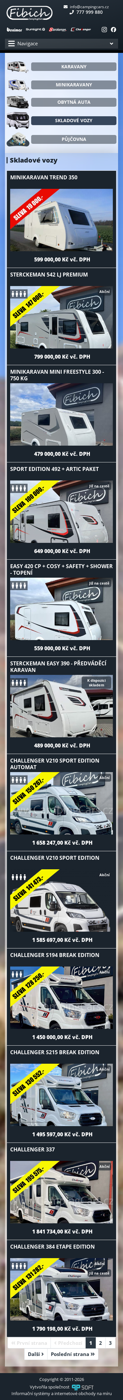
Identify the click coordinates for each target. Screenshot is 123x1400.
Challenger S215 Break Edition (54, 1052)
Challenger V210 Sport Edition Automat (54, 764)
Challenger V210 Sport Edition (54, 857)
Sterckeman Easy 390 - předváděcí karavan (58, 667)
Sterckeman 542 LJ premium (49, 274)
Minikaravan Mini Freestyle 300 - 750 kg (57, 375)
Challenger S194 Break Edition (54, 955)
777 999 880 (86, 12)
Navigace (23, 43)
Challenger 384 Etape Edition (52, 1246)
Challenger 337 (32, 1149)
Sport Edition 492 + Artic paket (54, 469)
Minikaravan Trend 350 (43, 177)
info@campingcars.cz (86, 7)
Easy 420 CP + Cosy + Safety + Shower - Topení (61, 569)
